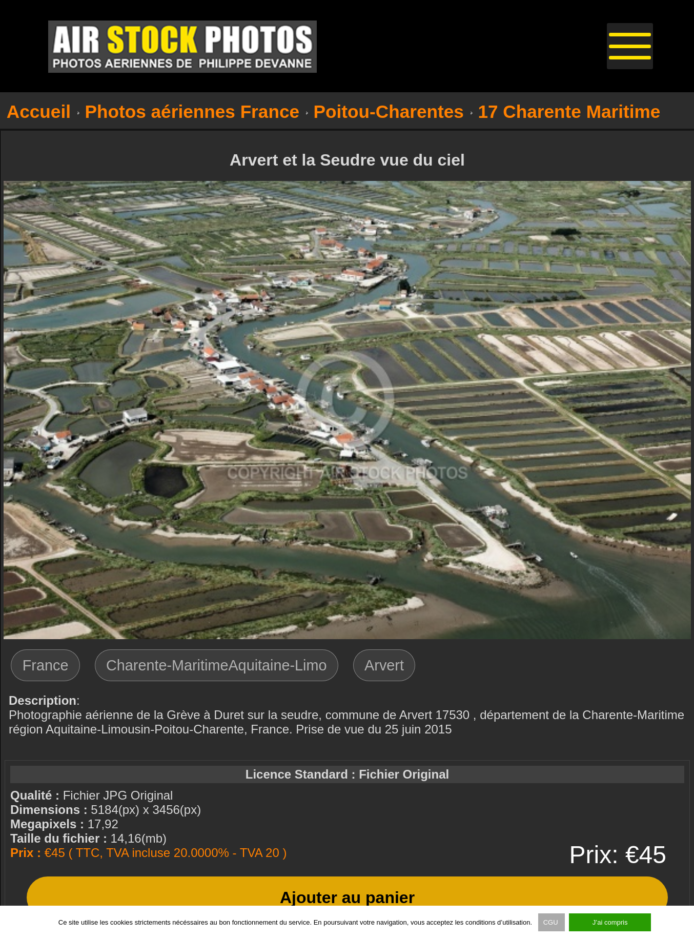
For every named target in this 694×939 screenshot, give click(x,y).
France (46, 665)
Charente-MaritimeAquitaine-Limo (216, 665)
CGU (551, 922)
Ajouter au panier (347, 897)
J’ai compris (610, 922)
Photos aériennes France (192, 111)
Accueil (39, 111)
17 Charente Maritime (569, 111)
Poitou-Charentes (389, 111)
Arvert (384, 665)
